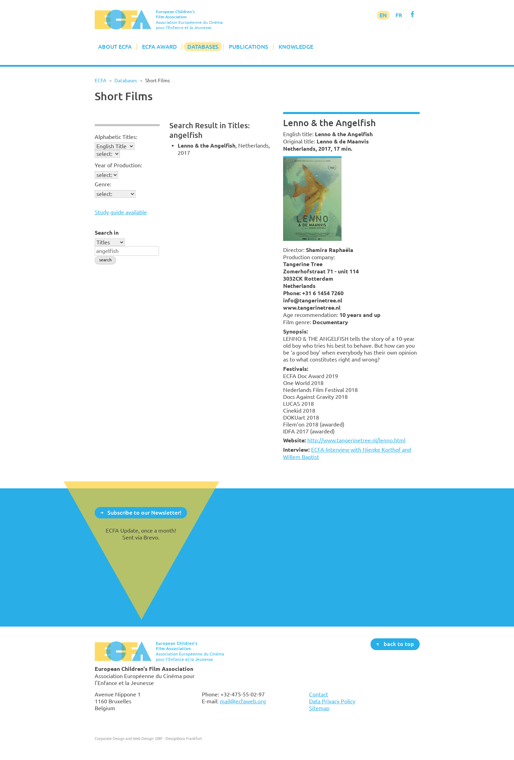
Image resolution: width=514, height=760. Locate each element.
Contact (318, 694)
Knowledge (296, 46)
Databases (202, 46)
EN (383, 15)
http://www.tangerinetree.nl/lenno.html (356, 440)
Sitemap (319, 708)
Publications (248, 46)
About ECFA (115, 46)
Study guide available (121, 212)
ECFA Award (159, 46)
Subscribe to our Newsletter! (144, 512)
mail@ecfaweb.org (243, 701)
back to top (399, 643)
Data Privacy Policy (332, 701)
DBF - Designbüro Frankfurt (178, 738)
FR (398, 15)
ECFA (100, 80)
